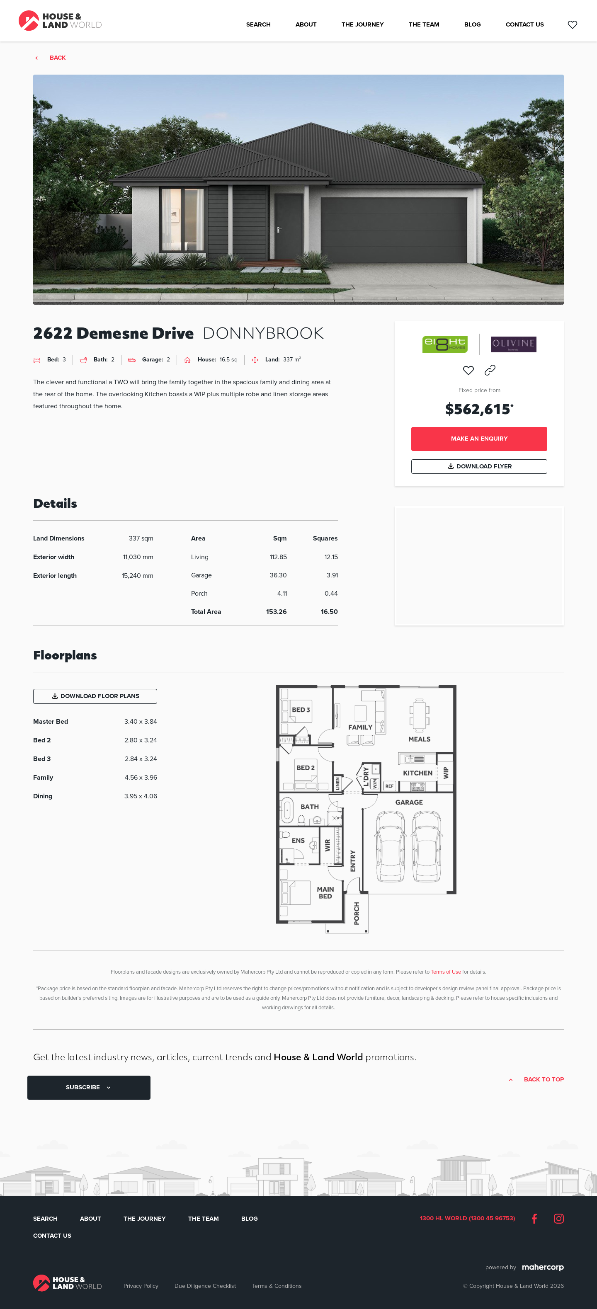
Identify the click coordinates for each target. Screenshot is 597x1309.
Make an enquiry (479, 438)
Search (258, 25)
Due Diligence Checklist (205, 1286)
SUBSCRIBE (89, 1087)
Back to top (544, 1080)
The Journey (363, 25)
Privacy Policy (141, 1286)
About (306, 25)
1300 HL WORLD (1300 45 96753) (467, 1218)
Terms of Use (446, 971)
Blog (472, 25)
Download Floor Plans (95, 696)
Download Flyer (479, 466)
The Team (424, 25)
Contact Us (525, 25)
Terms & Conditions (277, 1286)
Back (58, 58)
